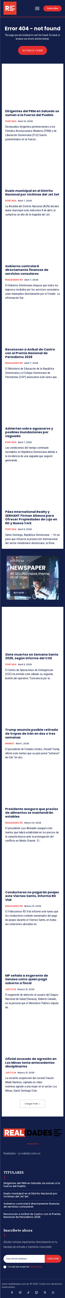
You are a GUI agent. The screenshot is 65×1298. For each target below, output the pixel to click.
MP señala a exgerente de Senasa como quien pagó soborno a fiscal (26, 979)
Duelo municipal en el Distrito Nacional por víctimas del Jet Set (32, 192)
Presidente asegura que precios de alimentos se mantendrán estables (31, 813)
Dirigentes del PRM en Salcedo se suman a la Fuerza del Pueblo (32, 113)
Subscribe (53, 1258)
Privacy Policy (35, 1266)
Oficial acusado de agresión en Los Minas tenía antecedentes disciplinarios (31, 1062)
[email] (24, 1259)
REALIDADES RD (14, 279)
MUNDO (9, 743)
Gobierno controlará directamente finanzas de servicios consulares (26, 270)
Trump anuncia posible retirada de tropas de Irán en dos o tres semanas (31, 733)
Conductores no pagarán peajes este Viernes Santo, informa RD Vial (32, 896)
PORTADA (10, 121)
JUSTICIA (10, 989)
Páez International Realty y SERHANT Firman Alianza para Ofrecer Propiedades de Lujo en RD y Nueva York (31, 517)
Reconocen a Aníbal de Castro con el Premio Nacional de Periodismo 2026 (30, 353)
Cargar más (32, 1103)
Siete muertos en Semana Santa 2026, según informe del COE (31, 656)
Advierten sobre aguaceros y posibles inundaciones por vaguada (29, 432)
